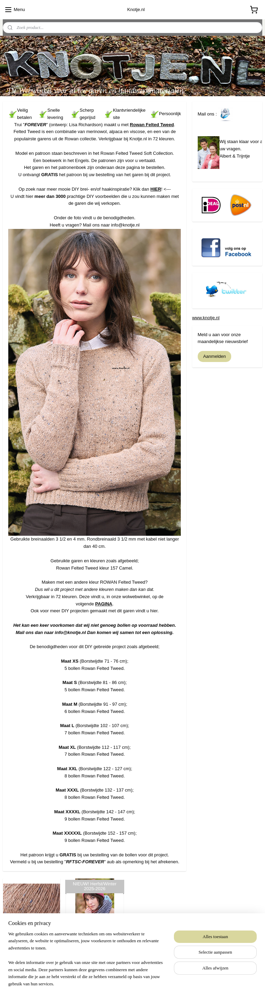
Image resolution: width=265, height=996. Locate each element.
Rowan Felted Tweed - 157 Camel (31, 941)
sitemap (107, 983)
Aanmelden (214, 356)
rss (119, 983)
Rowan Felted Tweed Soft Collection (94, 941)
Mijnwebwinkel (195, 983)
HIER (155, 188)
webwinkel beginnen (142, 983)
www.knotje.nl (205, 317)
